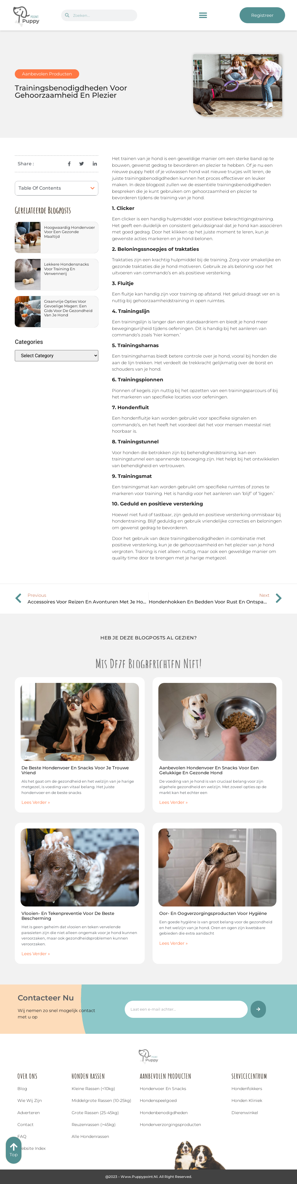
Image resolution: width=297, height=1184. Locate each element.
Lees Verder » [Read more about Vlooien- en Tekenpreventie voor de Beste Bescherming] (35, 953)
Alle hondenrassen (90, 1136)
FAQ (21, 1136)
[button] (203, 15)
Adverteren (28, 1112)
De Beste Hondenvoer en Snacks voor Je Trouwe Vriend (75, 770)
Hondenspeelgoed (158, 1100)
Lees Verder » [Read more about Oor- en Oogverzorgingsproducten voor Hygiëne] (173, 943)
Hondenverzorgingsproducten (170, 1124)
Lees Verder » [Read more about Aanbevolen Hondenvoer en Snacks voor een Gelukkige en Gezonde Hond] (173, 802)
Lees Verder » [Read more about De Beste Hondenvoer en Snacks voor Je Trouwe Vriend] (35, 802)
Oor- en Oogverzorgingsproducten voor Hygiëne (213, 913)
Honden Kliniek (246, 1100)
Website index (31, 1148)
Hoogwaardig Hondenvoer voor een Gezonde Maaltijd (69, 232)
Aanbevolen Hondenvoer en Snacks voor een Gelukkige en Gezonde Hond (209, 770)
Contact (25, 1124)
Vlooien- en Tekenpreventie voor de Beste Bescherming (67, 916)
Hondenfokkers (246, 1088)
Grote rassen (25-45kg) (95, 1112)
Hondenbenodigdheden (164, 1112)
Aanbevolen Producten (47, 74)
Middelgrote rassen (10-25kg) (101, 1100)
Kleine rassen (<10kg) (93, 1088)
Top (14, 1154)
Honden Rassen (88, 1076)
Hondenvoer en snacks (163, 1088)
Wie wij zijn (29, 1100)
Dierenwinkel (244, 1112)
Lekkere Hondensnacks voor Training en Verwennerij (66, 268)
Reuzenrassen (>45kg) (94, 1124)
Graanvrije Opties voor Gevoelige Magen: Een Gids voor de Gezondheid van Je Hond (68, 308)
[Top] (13, 1147)
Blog (22, 1088)
